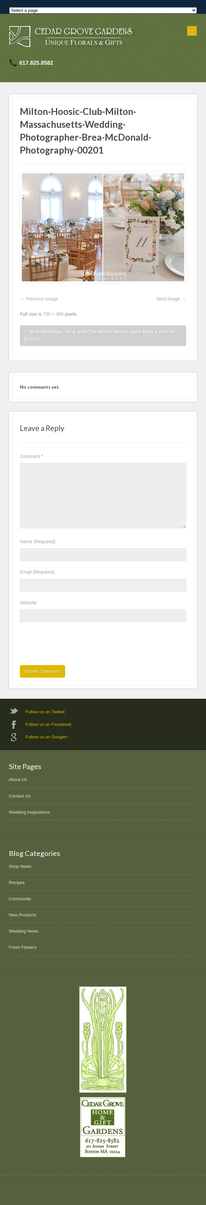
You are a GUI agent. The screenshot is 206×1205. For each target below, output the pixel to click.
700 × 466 (53, 314)
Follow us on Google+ (46, 736)
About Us (18, 779)
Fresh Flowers (23, 947)
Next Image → (171, 298)
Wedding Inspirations (29, 812)
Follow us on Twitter (44, 711)
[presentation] (70, 645)
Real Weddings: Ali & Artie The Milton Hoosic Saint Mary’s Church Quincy (99, 335)
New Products (22, 914)
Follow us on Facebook (48, 724)
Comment (31, 456)
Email (37, 572)
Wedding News (23, 931)
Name (37, 541)
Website (28, 602)
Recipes (17, 882)
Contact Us (20, 796)
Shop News (20, 866)
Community (20, 898)
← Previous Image (39, 298)
